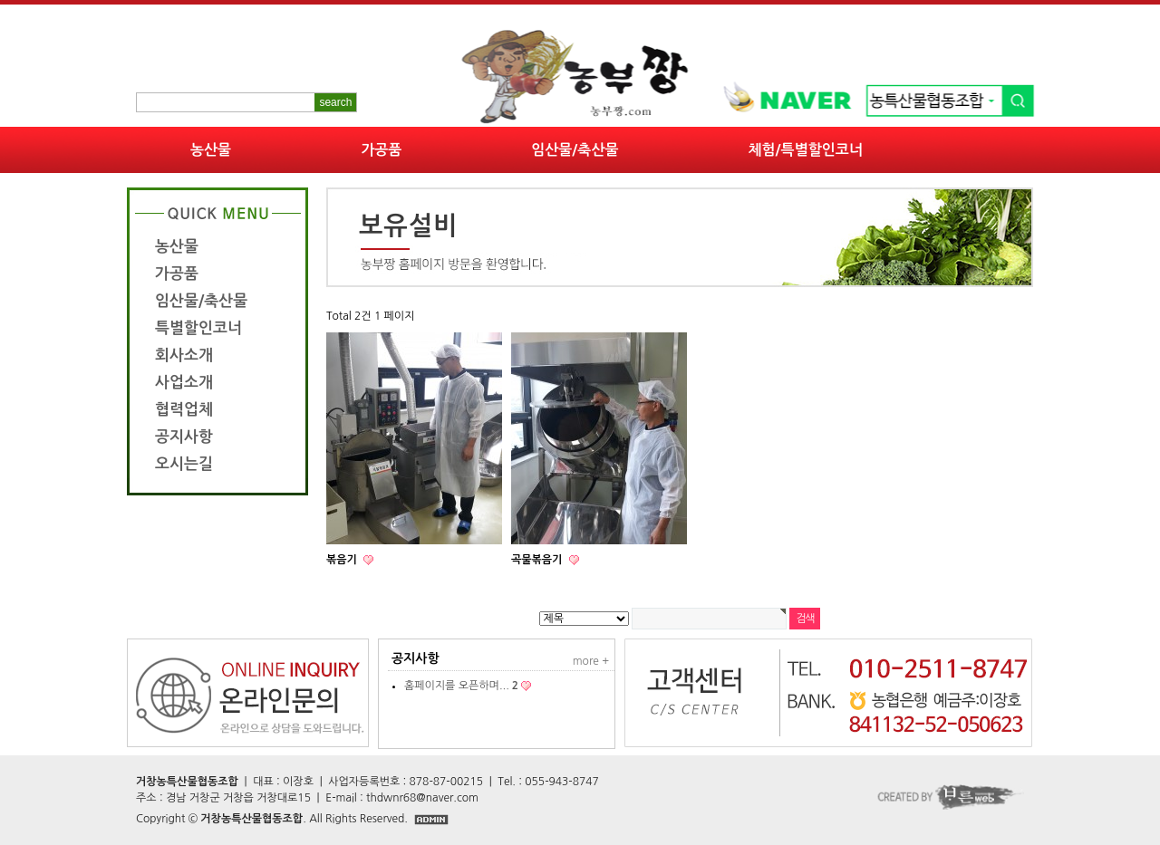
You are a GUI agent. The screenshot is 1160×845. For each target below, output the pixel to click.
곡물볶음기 (538, 559)
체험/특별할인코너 (806, 150)
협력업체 (184, 410)
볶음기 (343, 559)
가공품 (381, 150)
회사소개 (184, 355)
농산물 (210, 150)
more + (591, 661)
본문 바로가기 (0, 0)
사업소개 (184, 382)
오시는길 (184, 464)
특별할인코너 (198, 328)
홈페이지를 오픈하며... (461, 685)
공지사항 (184, 437)
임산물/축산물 (574, 150)
